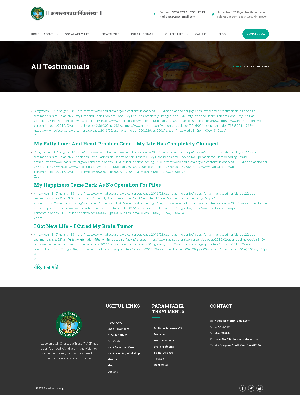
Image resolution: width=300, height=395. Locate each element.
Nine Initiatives (117, 335)
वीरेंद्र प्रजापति (46, 267)
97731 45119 (197, 12)
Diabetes (159, 334)
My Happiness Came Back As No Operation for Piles (97, 185)
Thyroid (159, 359)
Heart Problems (164, 340)
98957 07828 (179, 12)
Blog (111, 365)
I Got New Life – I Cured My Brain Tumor (83, 226)
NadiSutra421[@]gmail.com (177, 16)
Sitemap (113, 359)
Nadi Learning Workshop (124, 353)
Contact (113, 371)
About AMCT (116, 323)
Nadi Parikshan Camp (121, 347)
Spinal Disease (163, 352)
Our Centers (115, 341)
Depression (161, 365)
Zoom (38, 135)
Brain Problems (164, 346)
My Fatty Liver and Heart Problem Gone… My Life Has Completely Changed (126, 143)
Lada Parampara (118, 329)
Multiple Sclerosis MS (168, 328)
